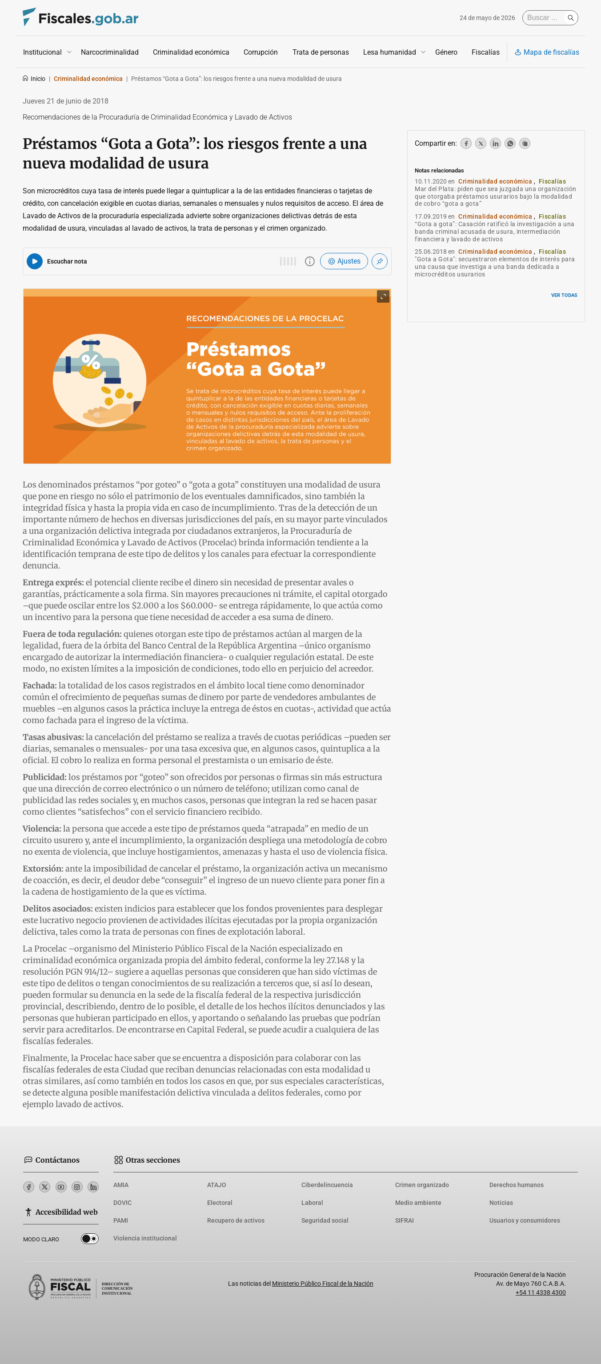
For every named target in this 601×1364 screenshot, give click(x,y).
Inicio (33, 78)
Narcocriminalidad (110, 52)
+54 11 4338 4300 (541, 1292)
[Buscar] (545, 17)
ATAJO (216, 1184)
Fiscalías (486, 52)
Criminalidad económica (191, 52)
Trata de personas (320, 52)
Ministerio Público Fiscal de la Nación (322, 1283)
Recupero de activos (235, 1220)
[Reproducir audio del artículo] (35, 261)
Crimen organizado (422, 1184)
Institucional (42, 52)
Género (446, 52)
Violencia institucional (145, 1238)
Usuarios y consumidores (524, 1220)
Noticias (501, 1202)
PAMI (120, 1220)
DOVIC (122, 1202)
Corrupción (261, 52)
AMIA (120, 1184)
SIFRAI (404, 1220)
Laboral (312, 1202)
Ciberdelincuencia (327, 1184)
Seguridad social (325, 1220)
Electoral (219, 1202)
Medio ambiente (418, 1202)
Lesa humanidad (389, 52)
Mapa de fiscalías (546, 52)
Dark (89, 1240)
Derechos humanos (516, 1184)
